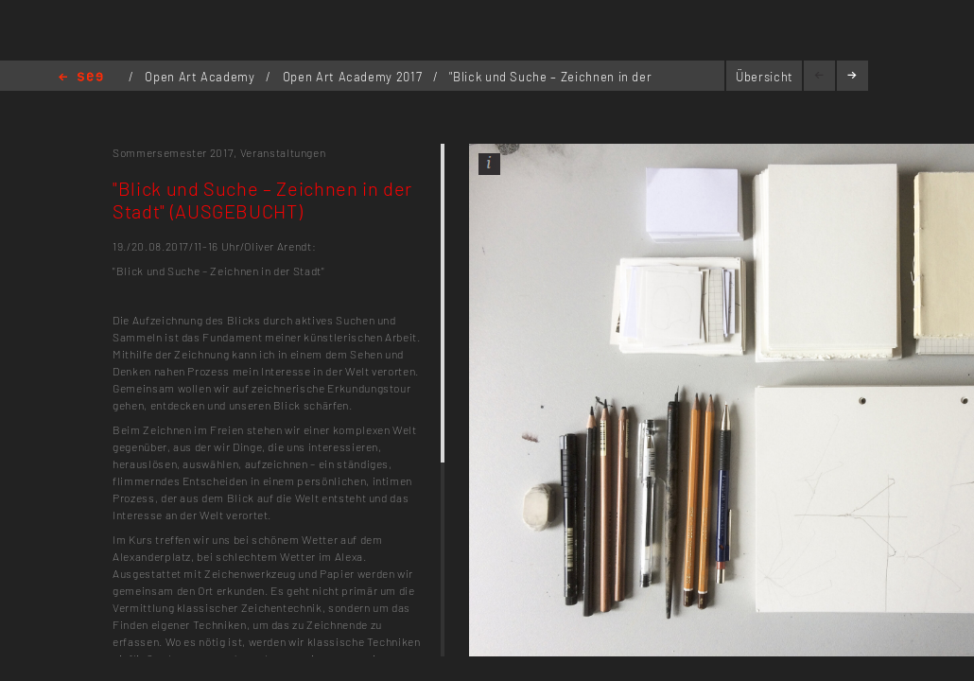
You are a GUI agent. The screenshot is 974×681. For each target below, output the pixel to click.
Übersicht (764, 76)
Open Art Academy (201, 76)
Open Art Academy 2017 (354, 76)
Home (81, 78)
